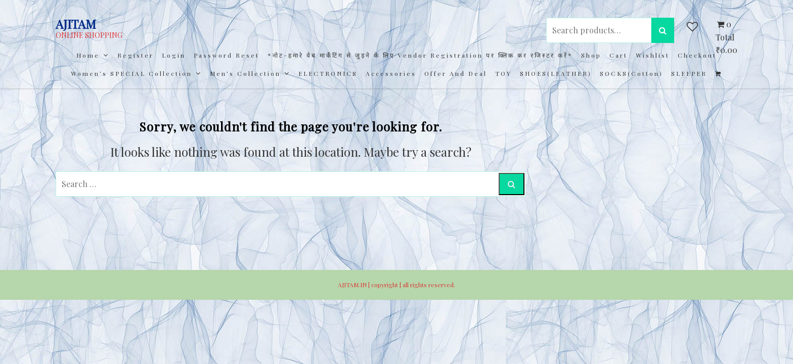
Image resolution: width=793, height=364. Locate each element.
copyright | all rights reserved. (413, 285)
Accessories (391, 73)
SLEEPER (689, 73)
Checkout (697, 55)
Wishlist (653, 55)
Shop (591, 55)
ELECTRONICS (328, 73)
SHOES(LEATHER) (556, 73)
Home (88, 55)
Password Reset (226, 55)
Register (135, 55)
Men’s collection (245, 73)
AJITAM (76, 24)
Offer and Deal (455, 73)
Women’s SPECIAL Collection (131, 73)
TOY (503, 73)
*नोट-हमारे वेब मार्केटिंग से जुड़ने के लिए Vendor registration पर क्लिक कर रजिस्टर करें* (420, 55)
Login (174, 55)
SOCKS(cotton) (631, 73)
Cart (618, 55)
